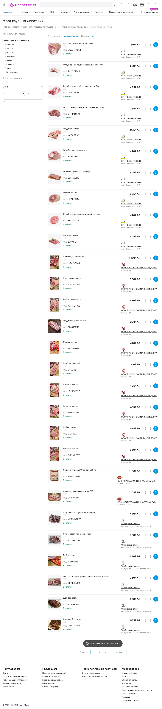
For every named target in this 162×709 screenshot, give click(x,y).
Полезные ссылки (130, 700)
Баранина (9, 52)
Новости (64, 12)
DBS (52, 12)
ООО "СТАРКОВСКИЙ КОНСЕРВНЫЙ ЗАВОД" (137, 481)
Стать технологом (91, 673)
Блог (124, 676)
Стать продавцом (51, 676)
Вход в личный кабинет (53, 680)
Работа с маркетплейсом (15, 680)
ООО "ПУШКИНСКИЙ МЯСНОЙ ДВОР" (139, 267)
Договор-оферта (130, 687)
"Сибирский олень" (130, 523)
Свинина (9, 48)
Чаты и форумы (81, 12)
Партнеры (39, 12)
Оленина (9, 64)
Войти (5, 673)
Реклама (99, 12)
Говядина (9, 44)
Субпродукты (11, 72)
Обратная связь (129, 680)
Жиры (8, 68)
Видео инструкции (51, 687)
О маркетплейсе (130, 673)
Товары (24, 12)
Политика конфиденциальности (137, 690)
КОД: (65, 50)
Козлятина (10, 56)
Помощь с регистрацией (121, 12)
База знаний (48, 683)
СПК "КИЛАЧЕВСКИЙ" (131, 54)
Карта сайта (8, 687)
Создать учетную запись (15, 676)
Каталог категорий (12, 683)
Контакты (126, 683)
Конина (8, 60)
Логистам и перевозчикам (94, 676)
